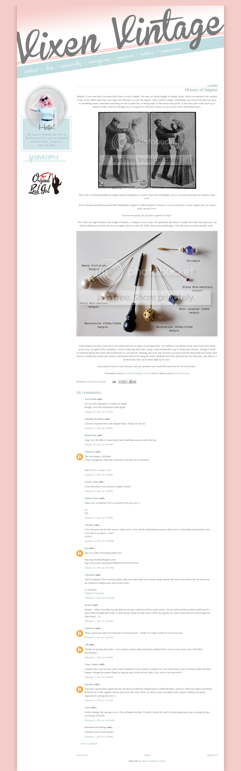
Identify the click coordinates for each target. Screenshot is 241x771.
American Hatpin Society (138, 373)
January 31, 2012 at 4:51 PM (99, 411)
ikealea (88, 605)
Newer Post (82, 755)
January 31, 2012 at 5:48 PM (99, 474)
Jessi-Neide (90, 399)
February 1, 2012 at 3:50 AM (99, 637)
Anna (87, 707)
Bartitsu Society (182, 373)
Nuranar (89, 684)
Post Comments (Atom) (153, 761)
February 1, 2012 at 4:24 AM (99, 657)
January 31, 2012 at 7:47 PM (99, 517)
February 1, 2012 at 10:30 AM (99, 720)
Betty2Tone (91, 435)
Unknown (90, 451)
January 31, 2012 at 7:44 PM (99, 491)
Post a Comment (89, 743)
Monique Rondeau (94, 418)
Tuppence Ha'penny (94, 593)
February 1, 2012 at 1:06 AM (99, 621)
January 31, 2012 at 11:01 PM (99, 567)
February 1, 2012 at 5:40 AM (99, 677)
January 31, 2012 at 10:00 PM (99, 540)
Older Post (212, 755)
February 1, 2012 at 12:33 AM (99, 597)
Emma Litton (92, 498)
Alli (86, 644)
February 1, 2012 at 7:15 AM (99, 700)
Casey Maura (92, 664)
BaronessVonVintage (95, 727)
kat (86, 548)
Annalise (90, 524)
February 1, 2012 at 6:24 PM (99, 736)
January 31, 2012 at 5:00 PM (99, 428)
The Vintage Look (102, 470)
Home (147, 755)
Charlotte (90, 574)
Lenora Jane (91, 481)
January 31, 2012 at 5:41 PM (99, 444)
